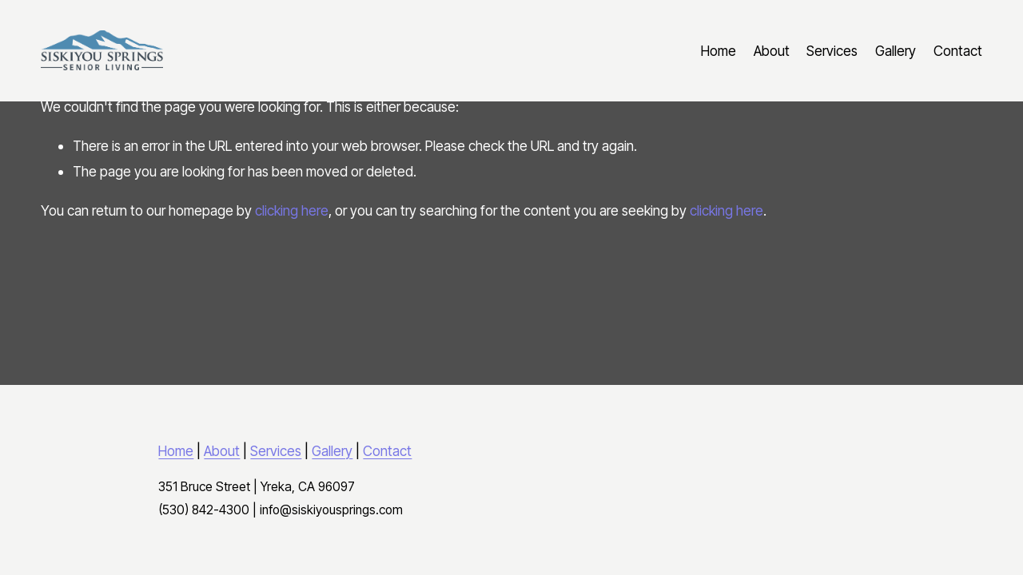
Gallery (895, 50)
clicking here (291, 210)
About (772, 50)
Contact (957, 50)
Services (832, 50)
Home (718, 50)
